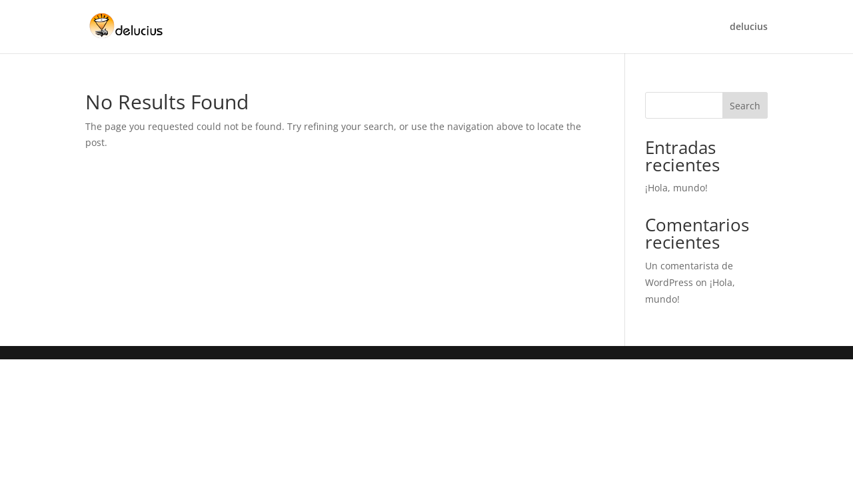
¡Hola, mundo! (676, 187)
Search (745, 105)
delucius (749, 27)
